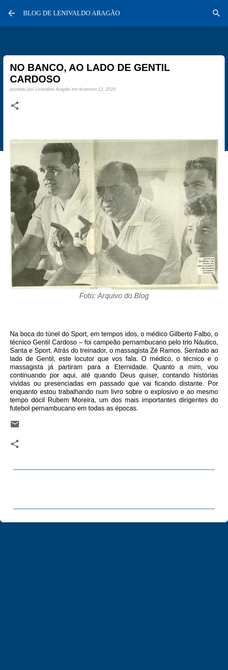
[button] (15, 106)
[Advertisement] (114, 592)
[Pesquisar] (216, 13)
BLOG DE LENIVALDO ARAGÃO (71, 13)
